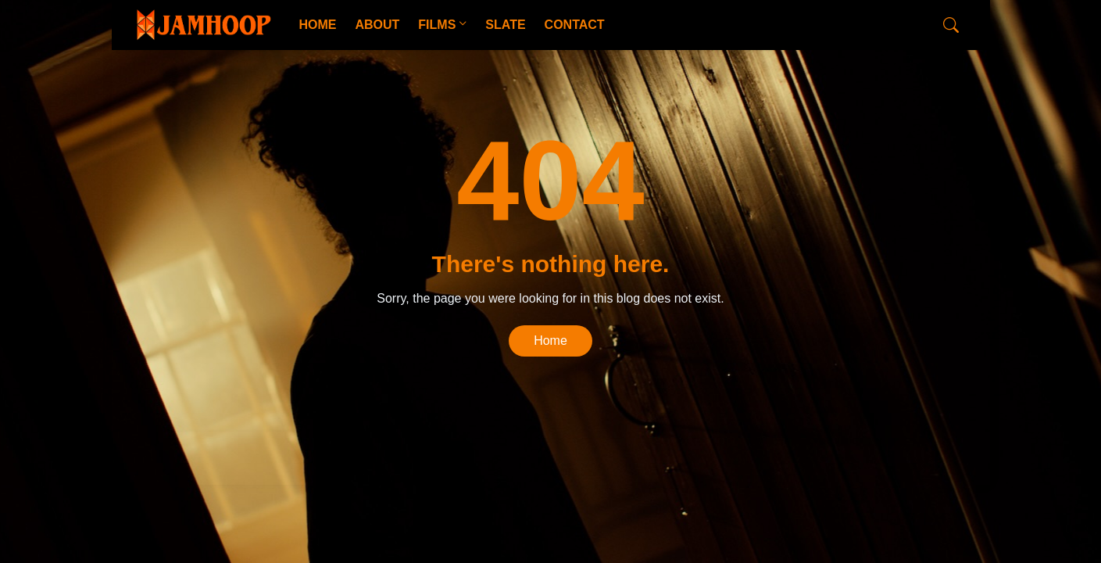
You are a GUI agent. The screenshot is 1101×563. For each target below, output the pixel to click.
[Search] (951, 25)
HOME (317, 24)
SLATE (505, 24)
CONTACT (575, 24)
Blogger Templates (375, 458)
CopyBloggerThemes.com (258, 458)
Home (550, 340)
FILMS (437, 24)
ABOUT (377, 24)
